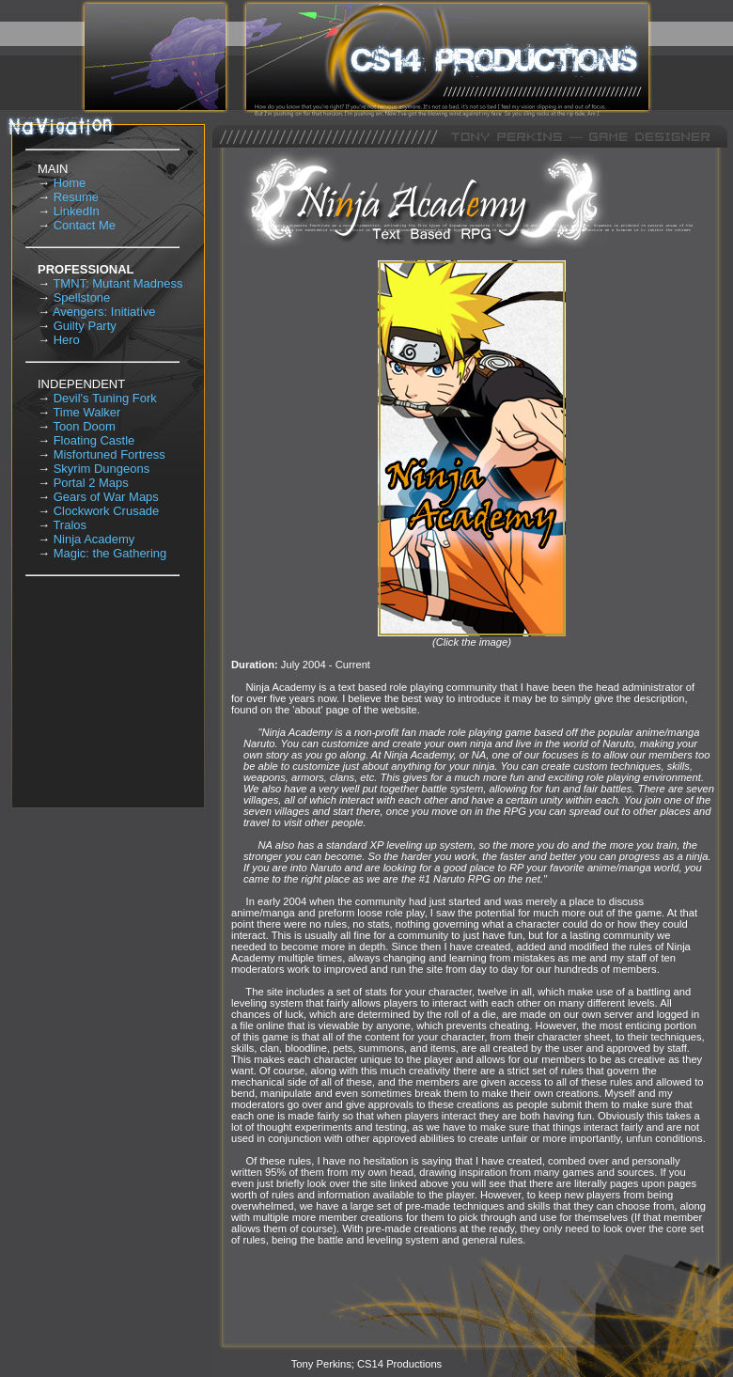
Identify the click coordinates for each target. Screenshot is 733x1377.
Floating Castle (94, 440)
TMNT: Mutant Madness (117, 283)
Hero (67, 340)
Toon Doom (84, 426)
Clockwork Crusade (107, 511)
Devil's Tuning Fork (105, 398)
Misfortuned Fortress (109, 454)
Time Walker (86, 412)
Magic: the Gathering (110, 553)
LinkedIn (77, 211)
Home (70, 183)
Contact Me (85, 225)
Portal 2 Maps (91, 483)
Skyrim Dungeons (102, 469)
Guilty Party (85, 326)
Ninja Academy (94, 539)
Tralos (69, 525)
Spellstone (82, 297)
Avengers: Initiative (104, 312)
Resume (76, 197)
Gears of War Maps (106, 497)
